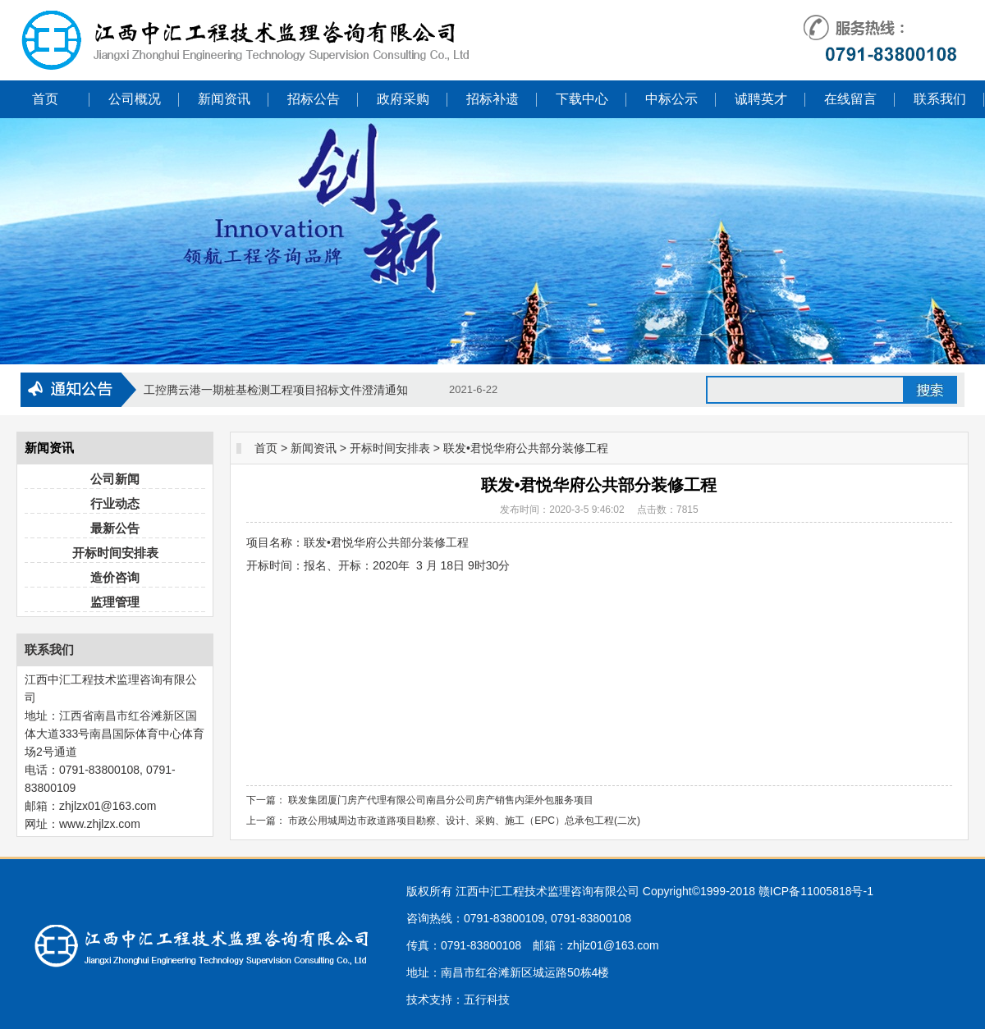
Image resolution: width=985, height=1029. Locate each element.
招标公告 (313, 99)
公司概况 (134, 99)
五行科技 (487, 999)
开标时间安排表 (115, 553)
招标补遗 (492, 99)
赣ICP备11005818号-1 (815, 891)
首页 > (270, 448)
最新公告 (115, 528)
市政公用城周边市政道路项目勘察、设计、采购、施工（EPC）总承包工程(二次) (464, 820)
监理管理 (115, 602)
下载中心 (582, 99)
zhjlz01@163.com (613, 945)
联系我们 (940, 99)
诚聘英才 (761, 99)
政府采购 (403, 99)
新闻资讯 (224, 99)
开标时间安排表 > (395, 448)
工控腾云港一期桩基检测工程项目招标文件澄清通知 (276, 389)
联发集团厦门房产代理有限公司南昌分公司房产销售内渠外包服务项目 (440, 800)
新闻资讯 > (318, 448)
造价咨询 (115, 577)
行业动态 (115, 503)
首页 (45, 99)
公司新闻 (115, 479)
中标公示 (671, 99)
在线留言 (850, 99)
